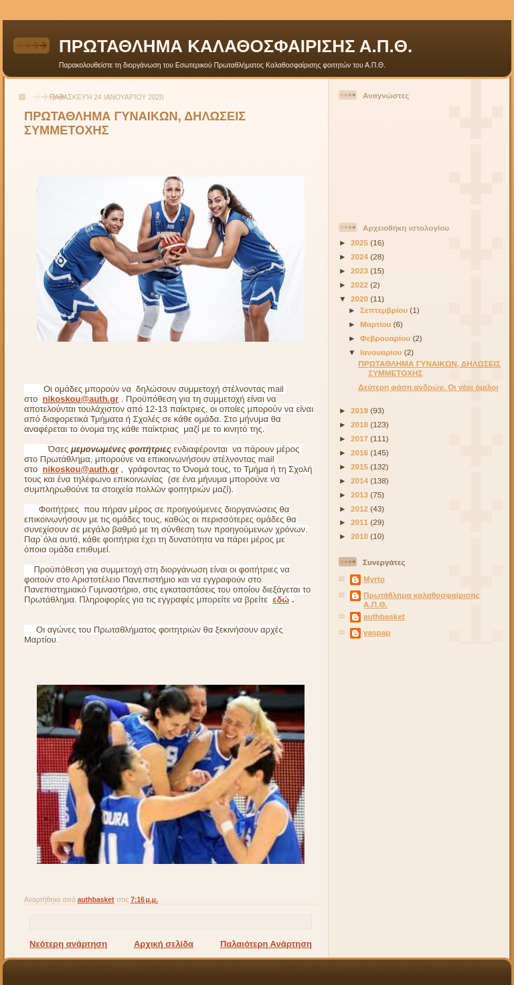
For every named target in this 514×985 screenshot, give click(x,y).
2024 (360, 256)
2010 (360, 536)
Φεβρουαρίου (386, 338)
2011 (360, 522)
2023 (360, 270)
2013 (360, 494)
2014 (360, 480)
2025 (360, 242)
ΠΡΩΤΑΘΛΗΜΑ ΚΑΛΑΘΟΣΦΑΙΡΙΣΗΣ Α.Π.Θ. (235, 46)
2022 (360, 284)
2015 (360, 466)
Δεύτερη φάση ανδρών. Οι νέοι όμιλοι (428, 386)
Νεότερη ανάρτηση (68, 944)
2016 (360, 452)
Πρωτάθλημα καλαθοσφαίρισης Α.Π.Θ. (421, 599)
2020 (360, 298)
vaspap (376, 632)
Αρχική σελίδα (163, 944)
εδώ (280, 599)
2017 (360, 438)
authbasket (384, 616)
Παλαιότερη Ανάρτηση (266, 944)
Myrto (374, 578)
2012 (360, 508)
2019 (360, 410)
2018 (360, 424)
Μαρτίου (376, 324)
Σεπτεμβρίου (385, 310)
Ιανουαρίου (382, 352)
